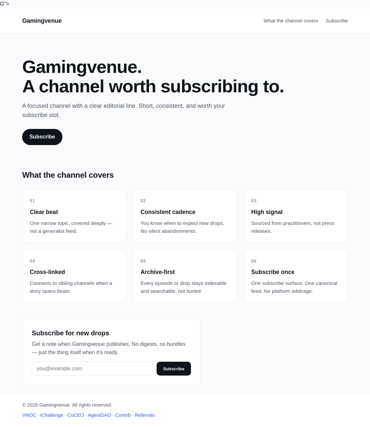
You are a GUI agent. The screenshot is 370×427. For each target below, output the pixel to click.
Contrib (123, 415)
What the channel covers (291, 20)
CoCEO (75, 415)
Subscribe (337, 20)
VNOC (29, 415)
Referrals (145, 415)
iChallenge (51, 415)
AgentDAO (99, 415)
